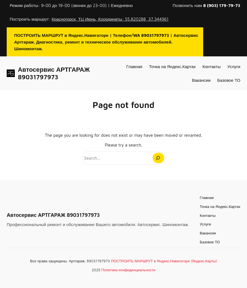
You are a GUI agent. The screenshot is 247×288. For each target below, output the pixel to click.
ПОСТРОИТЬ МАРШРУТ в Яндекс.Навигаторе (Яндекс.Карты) (164, 261)
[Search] (158, 158)
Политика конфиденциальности (128, 270)
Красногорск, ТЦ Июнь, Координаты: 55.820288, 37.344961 (110, 18)
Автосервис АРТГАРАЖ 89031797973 (54, 73)
